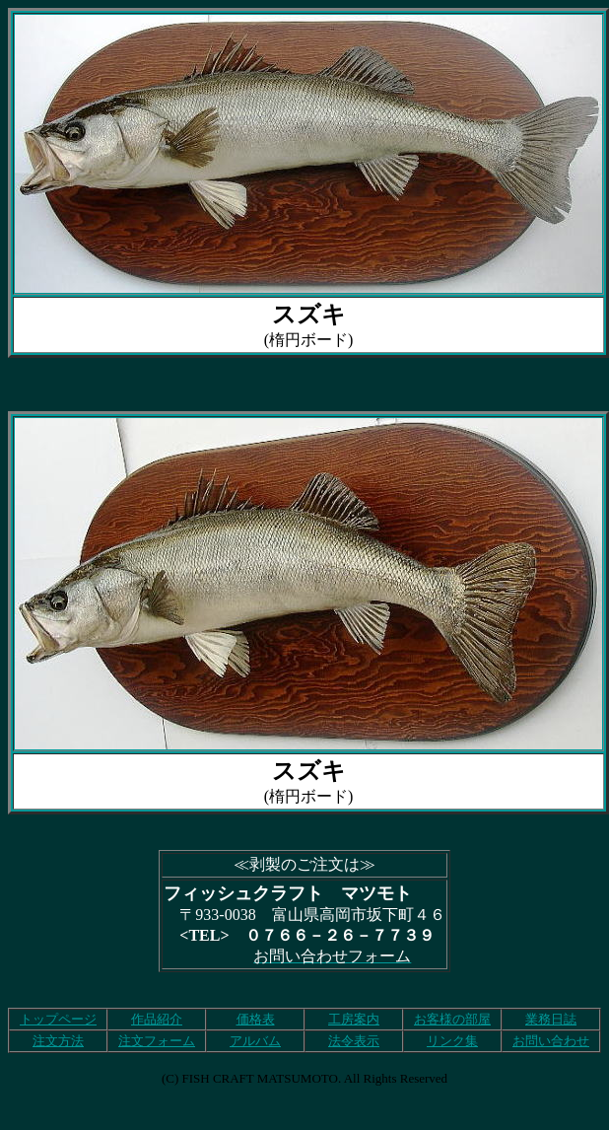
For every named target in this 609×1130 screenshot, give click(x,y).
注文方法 (58, 1040)
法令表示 (353, 1040)
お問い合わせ (550, 1040)
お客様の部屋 (452, 1019)
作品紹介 (156, 1019)
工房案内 (353, 1019)
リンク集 (452, 1040)
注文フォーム (156, 1040)
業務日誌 (550, 1019)
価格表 (256, 1019)
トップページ (58, 1019)
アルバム (255, 1040)
